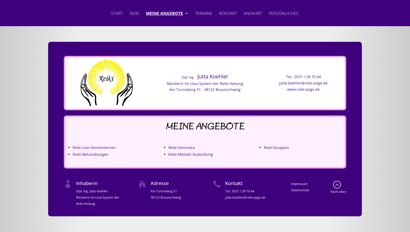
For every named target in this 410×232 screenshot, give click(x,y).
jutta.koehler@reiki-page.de (303, 82)
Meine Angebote (164, 13)
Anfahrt (253, 13)
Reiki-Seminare (181, 147)
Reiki (134, 13)
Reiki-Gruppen (276, 147)
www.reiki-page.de (303, 89)
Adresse (160, 183)
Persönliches (283, 13)
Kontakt (228, 13)
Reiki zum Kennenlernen (94, 147)
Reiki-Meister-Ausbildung (190, 154)
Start (117, 13)
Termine (203, 13)
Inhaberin (87, 183)
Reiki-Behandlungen (90, 154)
